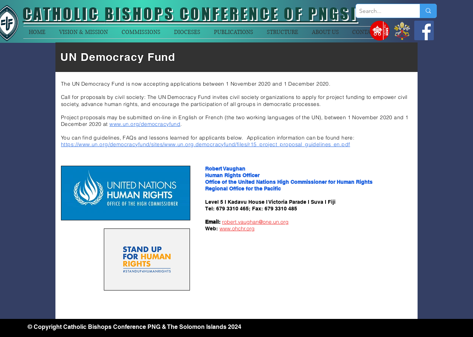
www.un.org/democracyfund (144, 124)
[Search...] (381, 11)
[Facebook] (424, 30)
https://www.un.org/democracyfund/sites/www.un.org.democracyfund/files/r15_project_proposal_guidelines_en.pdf (205, 144)
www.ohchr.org (237, 228)
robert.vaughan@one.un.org (255, 222)
